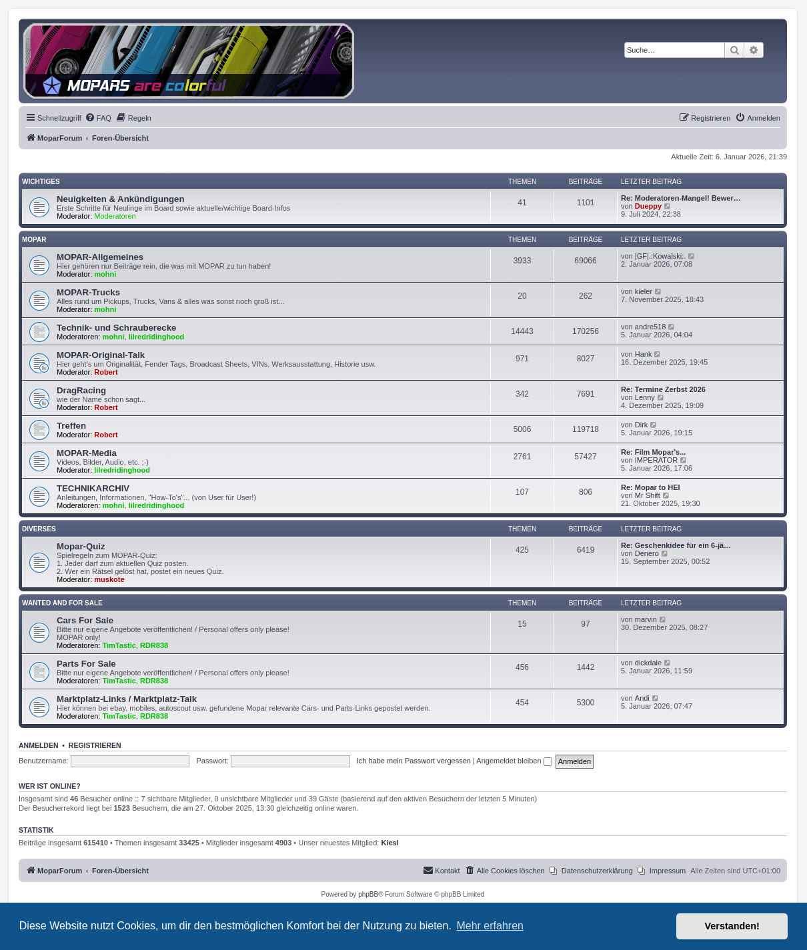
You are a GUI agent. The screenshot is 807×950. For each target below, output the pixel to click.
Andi (642, 698)
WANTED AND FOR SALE (62, 603)
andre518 (650, 327)
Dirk (641, 425)
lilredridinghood (157, 337)
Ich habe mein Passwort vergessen (414, 761)
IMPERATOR (656, 460)
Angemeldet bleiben (514, 761)
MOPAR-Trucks (88, 292)
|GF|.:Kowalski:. (660, 256)
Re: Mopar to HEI (650, 487)
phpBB (368, 894)
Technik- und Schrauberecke (116, 328)
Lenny (645, 397)
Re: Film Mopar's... (653, 452)
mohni (105, 274)
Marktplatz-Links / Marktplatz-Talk (127, 699)
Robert (105, 372)
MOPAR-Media (87, 453)
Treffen (71, 426)
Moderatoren (114, 216)
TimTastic (119, 645)
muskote (109, 579)
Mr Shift (647, 495)
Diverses (39, 529)
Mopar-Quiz (81, 546)
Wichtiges (41, 181)
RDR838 (154, 645)
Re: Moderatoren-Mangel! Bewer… (681, 198)
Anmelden (39, 745)
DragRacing (81, 390)
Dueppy (648, 206)
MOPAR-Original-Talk (101, 355)
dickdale (648, 663)
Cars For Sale (85, 620)
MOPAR (34, 239)
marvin (646, 619)
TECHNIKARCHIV (93, 488)
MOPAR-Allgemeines (100, 257)
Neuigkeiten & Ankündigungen (120, 199)
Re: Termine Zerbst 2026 (663, 389)
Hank (643, 354)
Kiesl (389, 843)
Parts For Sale (86, 664)
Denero (647, 553)
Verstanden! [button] (732, 926)
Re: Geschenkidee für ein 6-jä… (676, 545)
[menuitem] (98, 118)
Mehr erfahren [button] (490, 925)
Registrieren (95, 745)
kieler (643, 291)
